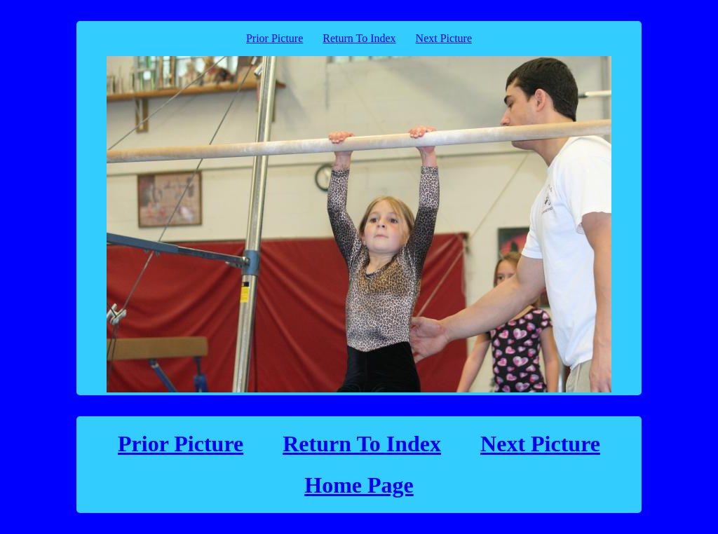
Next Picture (444, 38)
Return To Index (359, 38)
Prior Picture (274, 38)
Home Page (359, 485)
